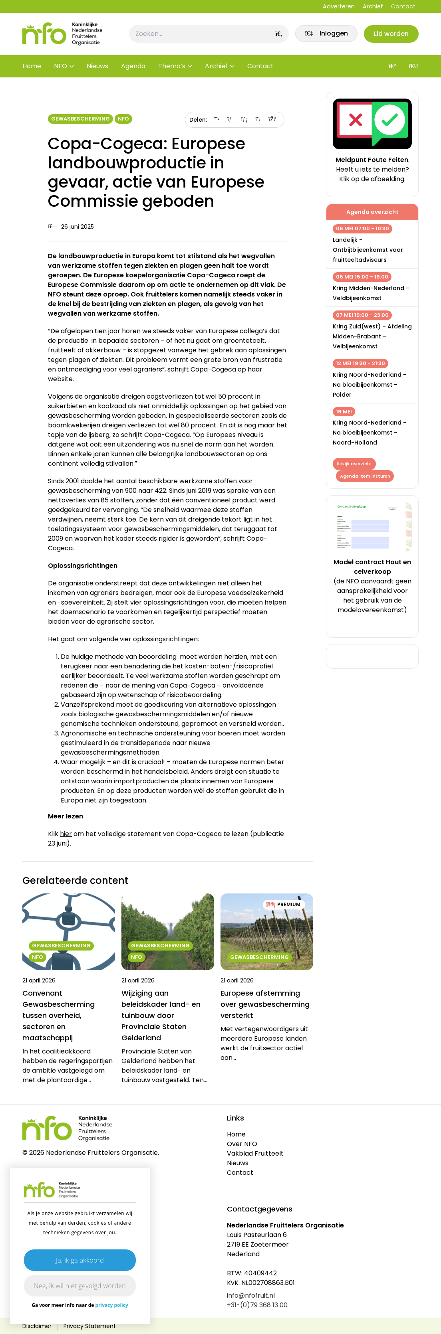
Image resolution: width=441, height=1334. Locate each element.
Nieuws (97, 67)
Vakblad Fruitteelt (255, 1153)
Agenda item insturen (365, 476)
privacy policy (111, 1305)
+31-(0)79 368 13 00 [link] (257, 1305)
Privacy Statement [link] (90, 1326)
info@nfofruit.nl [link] (251, 1295)
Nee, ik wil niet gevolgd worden (80, 1285)
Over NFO (242, 1143)
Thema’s (171, 67)
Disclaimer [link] (37, 1326)
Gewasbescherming (80, 119)
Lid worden (390, 34)
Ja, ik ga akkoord (80, 1260)
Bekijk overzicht (354, 463)
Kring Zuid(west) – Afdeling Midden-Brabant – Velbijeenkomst (372, 336)
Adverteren (339, 6)
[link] (325, 34)
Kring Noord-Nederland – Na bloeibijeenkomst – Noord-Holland (370, 433)
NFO (60, 67)
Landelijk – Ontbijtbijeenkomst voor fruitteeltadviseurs (368, 250)
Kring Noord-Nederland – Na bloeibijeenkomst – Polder (370, 385)
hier (66, 833)
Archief (373, 6)
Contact (403, 6)
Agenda (133, 67)
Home (31, 67)
